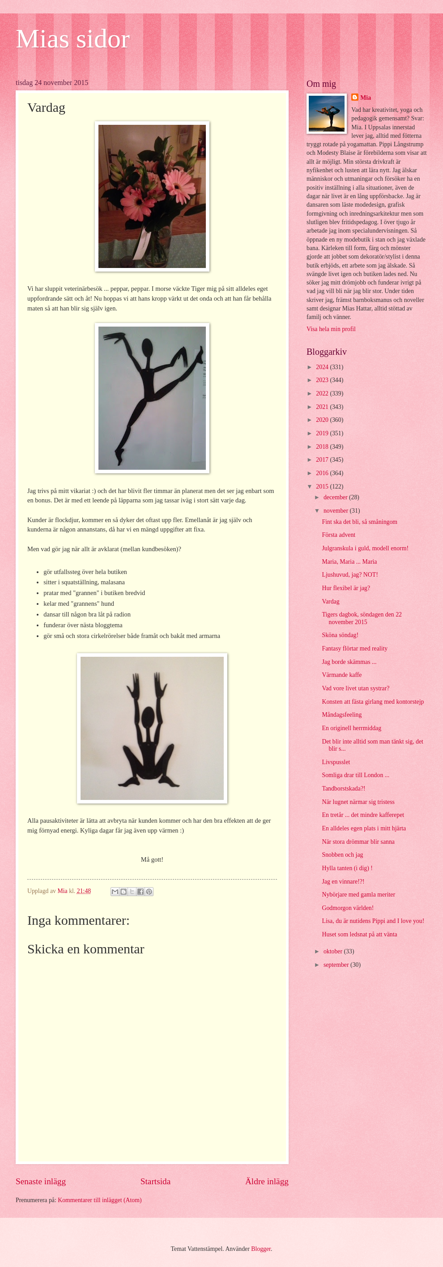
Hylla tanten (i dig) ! (347, 868)
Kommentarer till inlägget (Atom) (99, 1200)
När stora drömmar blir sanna (358, 841)
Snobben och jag (342, 854)
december (336, 497)
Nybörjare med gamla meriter (358, 894)
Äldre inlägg (267, 1181)
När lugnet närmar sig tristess (358, 802)
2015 (323, 486)
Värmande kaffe (342, 675)
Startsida (156, 1181)
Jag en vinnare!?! (343, 881)
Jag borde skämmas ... (349, 662)
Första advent (338, 534)
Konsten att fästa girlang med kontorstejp (373, 701)
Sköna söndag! (340, 635)
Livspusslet (336, 762)
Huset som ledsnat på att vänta (359, 934)
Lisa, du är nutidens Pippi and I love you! (373, 921)
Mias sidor (73, 38)
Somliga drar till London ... (355, 775)
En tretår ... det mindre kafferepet (363, 815)
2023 (323, 380)
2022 (323, 393)
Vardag (330, 601)
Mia (365, 97)
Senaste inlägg (41, 1181)
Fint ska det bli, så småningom (359, 522)
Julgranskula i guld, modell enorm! (365, 548)
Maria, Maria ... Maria (349, 561)
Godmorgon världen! (348, 908)
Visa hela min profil (331, 329)
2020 (323, 420)
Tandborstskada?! (343, 788)
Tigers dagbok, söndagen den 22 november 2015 (361, 618)
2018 (323, 446)
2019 (323, 433)
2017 (323, 459)
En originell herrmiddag (351, 728)
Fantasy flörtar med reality (355, 648)
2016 (323, 473)
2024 (323, 367)
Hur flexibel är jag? (346, 588)
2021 (323, 407)
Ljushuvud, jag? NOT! (350, 574)
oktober (334, 951)
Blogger (261, 1249)
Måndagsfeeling (342, 714)
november (337, 510)
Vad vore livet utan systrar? (355, 688)
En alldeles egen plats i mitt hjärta (364, 828)
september (337, 964)
